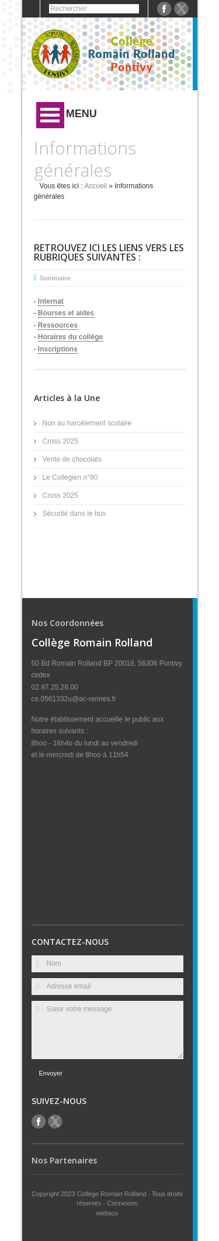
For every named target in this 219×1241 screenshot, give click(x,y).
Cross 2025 (60, 441)
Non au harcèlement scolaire (87, 423)
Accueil (95, 186)
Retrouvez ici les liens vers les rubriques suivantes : (109, 252)
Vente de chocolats (72, 459)
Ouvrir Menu (50, 115)
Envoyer (50, 1073)
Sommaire (55, 278)
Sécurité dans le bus (74, 513)
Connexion (122, 1203)
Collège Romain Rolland (112, 1193)
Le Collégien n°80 (70, 477)
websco (107, 1213)
